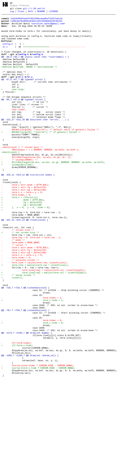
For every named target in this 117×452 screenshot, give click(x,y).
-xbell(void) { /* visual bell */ (22, 174)
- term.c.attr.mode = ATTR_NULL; (25, 219)
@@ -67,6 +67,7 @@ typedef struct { (23, 93)
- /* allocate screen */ (20, 309)
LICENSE (53, 12)
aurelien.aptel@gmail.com (48, 26)
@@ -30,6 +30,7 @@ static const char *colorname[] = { (35, 65)
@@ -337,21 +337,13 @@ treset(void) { (24, 261)
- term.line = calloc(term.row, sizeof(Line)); (34, 312)
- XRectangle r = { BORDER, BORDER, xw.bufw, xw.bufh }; (40, 177)
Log (12, 12)
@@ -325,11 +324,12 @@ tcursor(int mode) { (28, 207)
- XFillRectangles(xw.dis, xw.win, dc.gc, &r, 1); (36, 186)
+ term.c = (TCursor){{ (19, 234)
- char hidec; (13, 129)
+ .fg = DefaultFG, (22, 240)
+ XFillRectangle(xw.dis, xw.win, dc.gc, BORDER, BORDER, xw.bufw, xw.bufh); (53, 192)
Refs (30, 12)
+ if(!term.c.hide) (16, 412)
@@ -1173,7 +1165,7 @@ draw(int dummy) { (26, 397)
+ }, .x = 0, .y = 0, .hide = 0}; (26, 246)
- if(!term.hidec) (16, 409)
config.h (7, 51)
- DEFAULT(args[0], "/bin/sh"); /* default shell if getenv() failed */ (50, 153)
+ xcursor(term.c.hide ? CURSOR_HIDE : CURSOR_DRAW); (38, 439)
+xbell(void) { (10, 180)
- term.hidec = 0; (16, 231)
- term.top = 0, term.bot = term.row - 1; (31, 282)
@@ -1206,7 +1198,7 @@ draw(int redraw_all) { (29, 424)
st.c (5, 54)
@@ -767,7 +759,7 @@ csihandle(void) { (25, 370)
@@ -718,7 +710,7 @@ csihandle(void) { (25, 342)
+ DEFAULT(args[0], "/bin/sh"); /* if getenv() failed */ (41, 156)
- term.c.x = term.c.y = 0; (22, 228)
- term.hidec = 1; (31, 354)
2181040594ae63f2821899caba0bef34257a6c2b (36, 20)
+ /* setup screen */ (18, 327)
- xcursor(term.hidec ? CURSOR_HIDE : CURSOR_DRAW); (37, 436)
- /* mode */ (13, 285)
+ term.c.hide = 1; (32, 357)
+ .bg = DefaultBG (21, 243)
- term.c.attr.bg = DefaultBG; (24, 225)
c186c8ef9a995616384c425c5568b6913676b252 (36, 23)
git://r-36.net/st (34, 9)
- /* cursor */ (14, 291)
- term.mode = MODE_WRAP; (20, 288)
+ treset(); (12, 330)
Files (21, 12)
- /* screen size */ (17, 273)
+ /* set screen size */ (20, 276)
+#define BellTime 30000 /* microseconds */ (29, 77)
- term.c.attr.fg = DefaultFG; (24, 222)
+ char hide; (13, 105)
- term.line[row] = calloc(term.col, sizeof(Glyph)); (43, 321)
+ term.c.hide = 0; (32, 385)
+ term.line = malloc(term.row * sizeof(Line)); (35, 315)
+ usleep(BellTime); (17, 195)
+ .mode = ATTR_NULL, (24, 237)
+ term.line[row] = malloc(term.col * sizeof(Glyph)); (44, 324)
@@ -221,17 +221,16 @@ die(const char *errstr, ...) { (35, 141)
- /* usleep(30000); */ (19, 189)
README (41, 12)
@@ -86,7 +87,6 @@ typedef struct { (23, 117)
